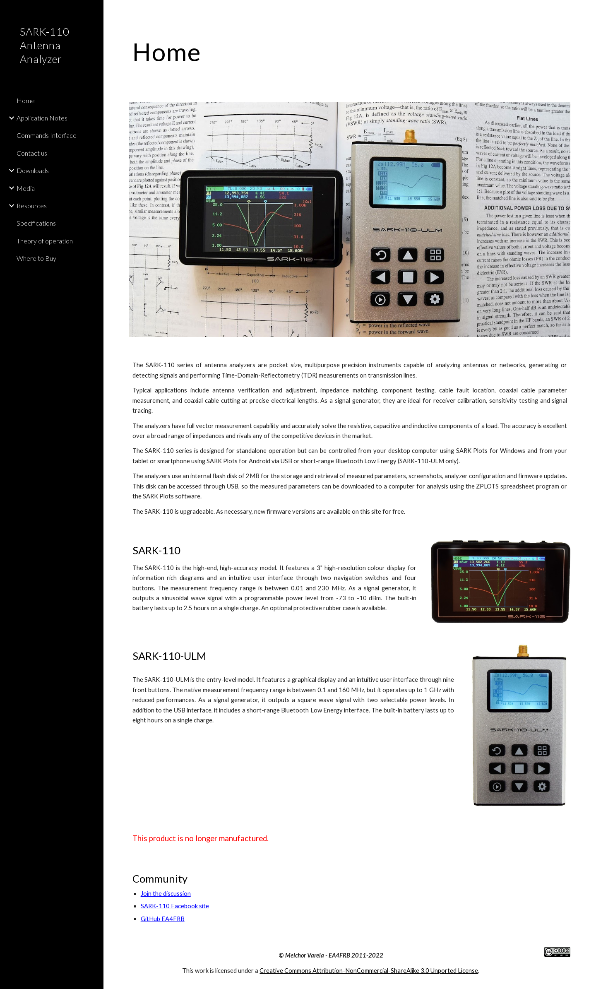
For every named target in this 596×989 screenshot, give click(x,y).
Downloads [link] (33, 170)
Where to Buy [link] (36, 258)
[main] (350, 52)
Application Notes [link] (42, 118)
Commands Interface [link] (47, 135)
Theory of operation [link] (45, 241)
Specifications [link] (36, 223)
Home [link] (26, 100)
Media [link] (26, 188)
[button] (586, 12)
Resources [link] (32, 205)
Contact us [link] (32, 153)
